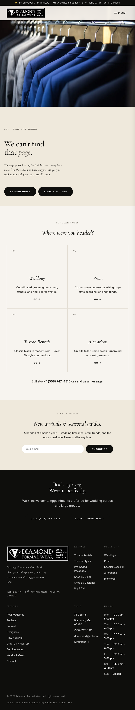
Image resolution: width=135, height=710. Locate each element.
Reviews (12, 620)
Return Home (20, 191)
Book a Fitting (55, 191)
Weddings (110, 555)
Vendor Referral (16, 655)
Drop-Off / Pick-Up (18, 643)
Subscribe (99, 449)
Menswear (110, 578)
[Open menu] (119, 13)
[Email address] (53, 449)
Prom (107, 561)
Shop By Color (82, 576)
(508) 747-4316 (83, 630)
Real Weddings (15, 614)
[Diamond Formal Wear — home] (26, 13)
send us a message (88, 382)
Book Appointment (89, 518)
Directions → (81, 641)
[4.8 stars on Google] (32, 3)
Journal (11, 626)
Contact (11, 661)
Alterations (110, 572)
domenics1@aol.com (86, 636)
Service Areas (15, 649)
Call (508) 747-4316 (45, 518)
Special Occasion (114, 566)
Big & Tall (79, 588)
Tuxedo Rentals (83, 555)
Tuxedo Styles (82, 561)
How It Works (14, 637)
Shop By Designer (84, 582)
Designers (13, 631)
